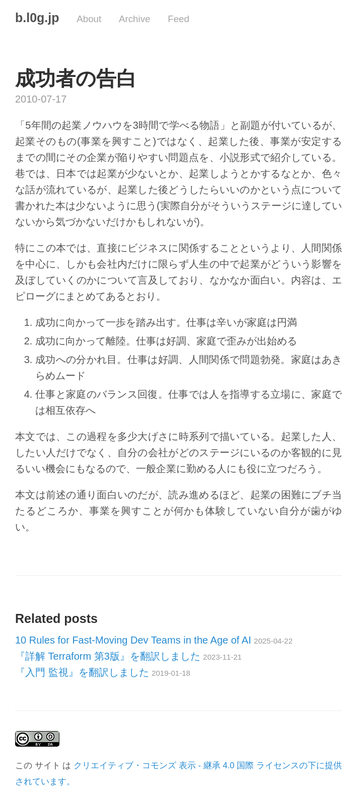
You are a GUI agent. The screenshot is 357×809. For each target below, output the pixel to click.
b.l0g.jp (37, 18)
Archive (135, 19)
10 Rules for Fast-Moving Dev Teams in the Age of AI (154, 640)
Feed (178, 19)
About (89, 19)
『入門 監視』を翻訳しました (102, 672)
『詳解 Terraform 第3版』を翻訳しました (128, 656)
